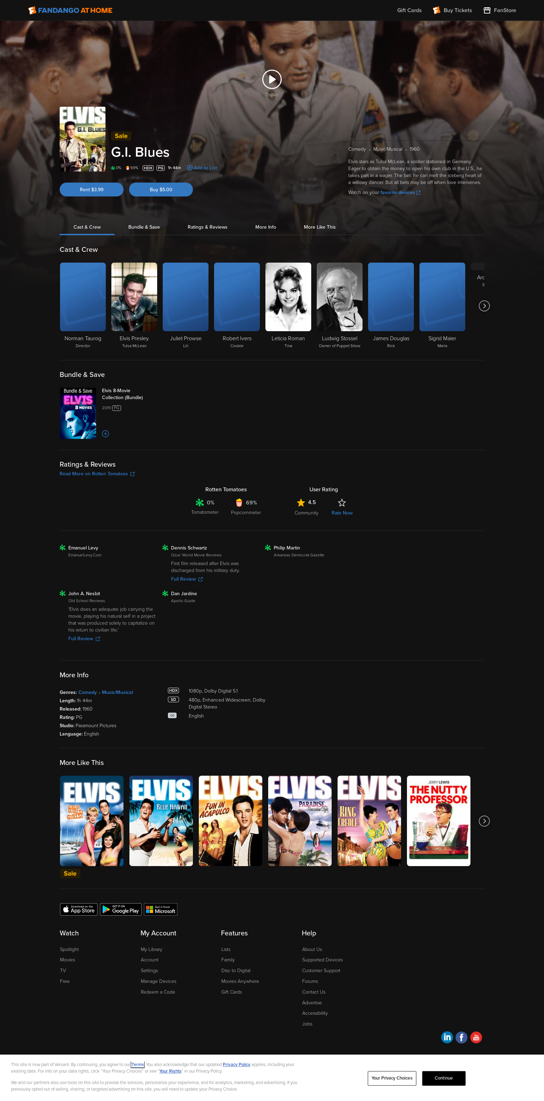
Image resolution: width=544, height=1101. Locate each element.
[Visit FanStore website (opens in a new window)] (500, 10)
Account (150, 960)
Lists (225, 949)
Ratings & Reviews (208, 227)
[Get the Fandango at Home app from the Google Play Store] (121, 909)
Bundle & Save (144, 227)
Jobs (307, 1024)
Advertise (312, 1003)
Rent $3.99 (91, 190)
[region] (272, 1078)
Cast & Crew (87, 227)
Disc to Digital (235, 971)
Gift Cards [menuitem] (409, 10)
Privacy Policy (236, 1064)
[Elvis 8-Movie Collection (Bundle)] (129, 394)
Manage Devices (158, 981)
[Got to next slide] (484, 306)
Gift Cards (231, 992)
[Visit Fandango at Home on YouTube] (476, 1038)
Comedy (87, 692)
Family (228, 960)
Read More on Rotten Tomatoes (97, 474)
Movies (67, 960)
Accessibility (315, 1013)
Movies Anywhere (240, 981)
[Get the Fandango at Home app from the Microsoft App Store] (161, 909)
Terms (137, 1064)
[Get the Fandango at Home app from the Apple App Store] (79, 909)
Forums (310, 981)
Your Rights (170, 1071)
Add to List (205, 168)
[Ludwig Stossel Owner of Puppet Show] (339, 306)
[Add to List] (105, 433)
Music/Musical (117, 692)
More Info (265, 227)
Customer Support (321, 971)
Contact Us (313, 992)
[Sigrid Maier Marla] (442, 306)
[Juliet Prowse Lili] (185, 306)
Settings (149, 971)
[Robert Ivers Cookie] (237, 306)
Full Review (187, 579)
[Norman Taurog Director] (83, 306)
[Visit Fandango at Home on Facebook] (461, 1038)
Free (65, 981)
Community (306, 513)
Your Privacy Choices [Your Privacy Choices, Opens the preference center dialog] (392, 1078)
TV (63, 971)
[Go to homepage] (70, 10)
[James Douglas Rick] (391, 306)
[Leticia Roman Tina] (288, 306)
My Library (151, 949)
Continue (444, 1078)
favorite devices (400, 192)
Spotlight (69, 949)
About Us (312, 949)
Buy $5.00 (161, 190)
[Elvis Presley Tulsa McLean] (134, 306)
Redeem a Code (158, 992)
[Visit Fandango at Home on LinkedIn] (447, 1038)
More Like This (320, 227)
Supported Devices (322, 960)
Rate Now (342, 513)
